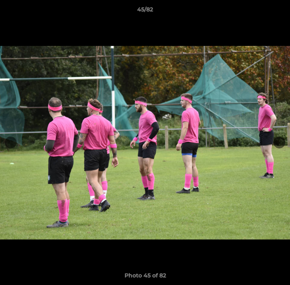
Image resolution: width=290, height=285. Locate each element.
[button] (280, 11)
